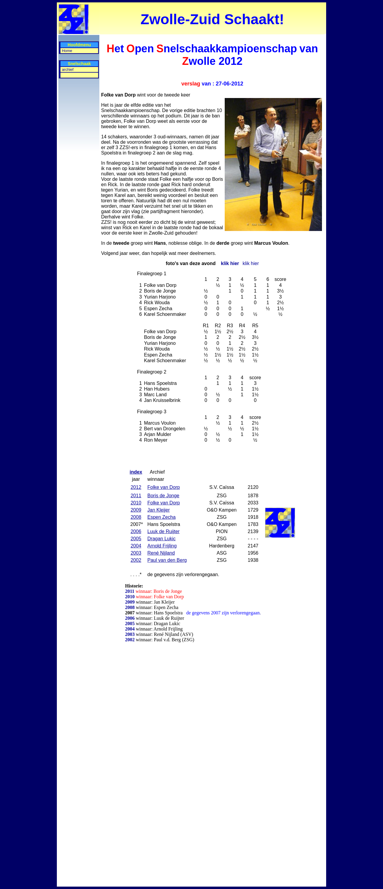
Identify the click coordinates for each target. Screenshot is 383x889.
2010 (130, 596)
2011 (130, 591)
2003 (130, 634)
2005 (130, 623)
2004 (130, 628)
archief (68, 69)
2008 (130, 607)
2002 (130, 639)
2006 (130, 618)
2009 (130, 602)
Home (67, 50)
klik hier (230, 263)
